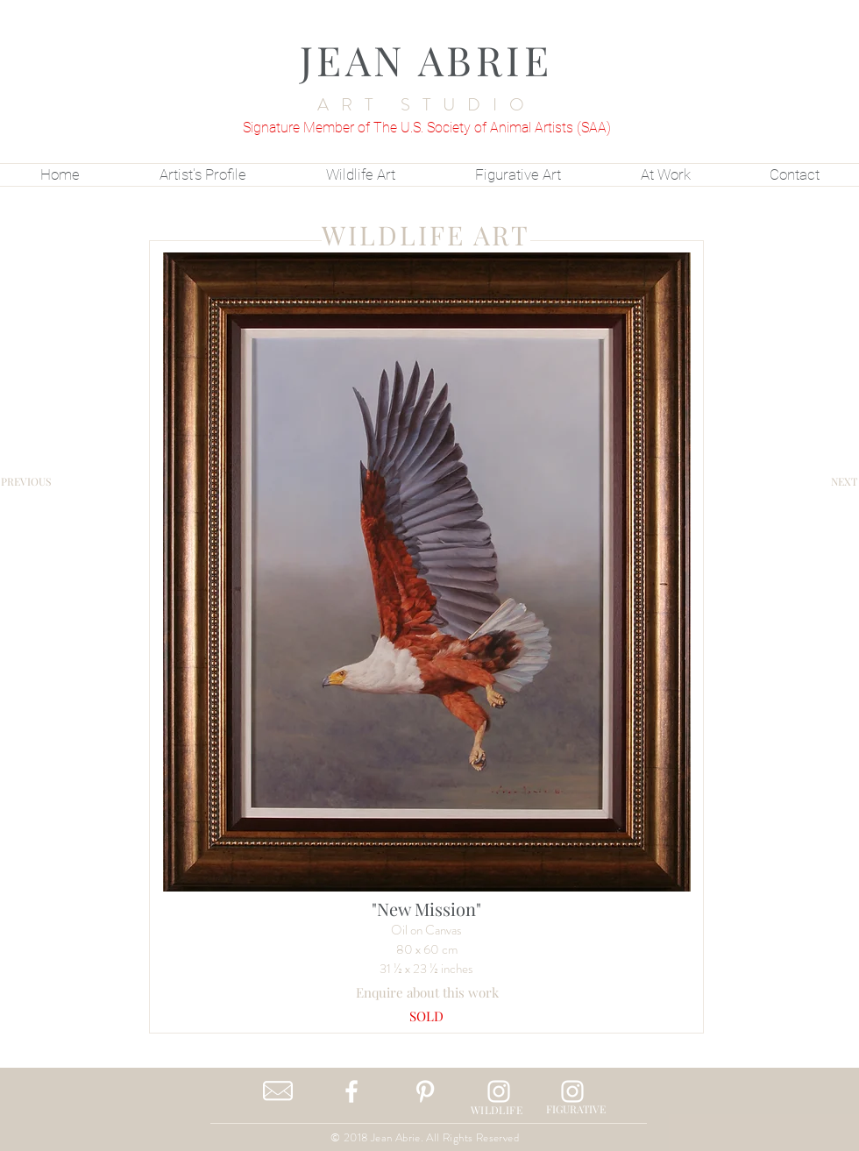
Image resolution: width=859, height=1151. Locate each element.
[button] (426, 1016)
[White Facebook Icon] (351, 1091)
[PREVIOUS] (26, 481)
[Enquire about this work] (427, 992)
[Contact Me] (278, 1091)
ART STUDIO (426, 104)
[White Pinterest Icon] (425, 1091)
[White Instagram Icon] (499, 1091)
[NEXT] (844, 481)
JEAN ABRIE (426, 59)
